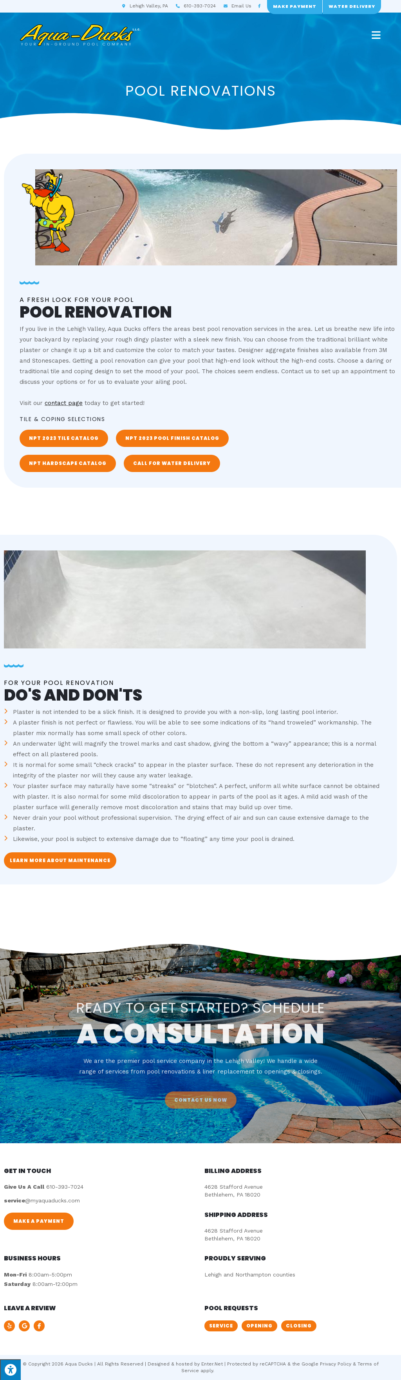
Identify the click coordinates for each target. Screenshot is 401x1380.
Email (241, 6)
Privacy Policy (335, 1364)
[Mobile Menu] (376, 35)
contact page (64, 403)
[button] (64, 438)
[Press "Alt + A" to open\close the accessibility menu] (10, 1369)
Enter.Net (212, 1364)
